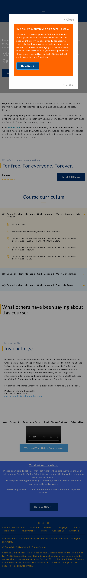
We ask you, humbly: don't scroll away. (42, 28)
